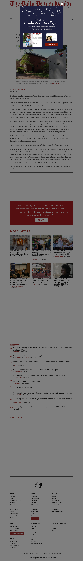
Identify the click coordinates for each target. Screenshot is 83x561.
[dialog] (41, 280)
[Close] (62, 4)
